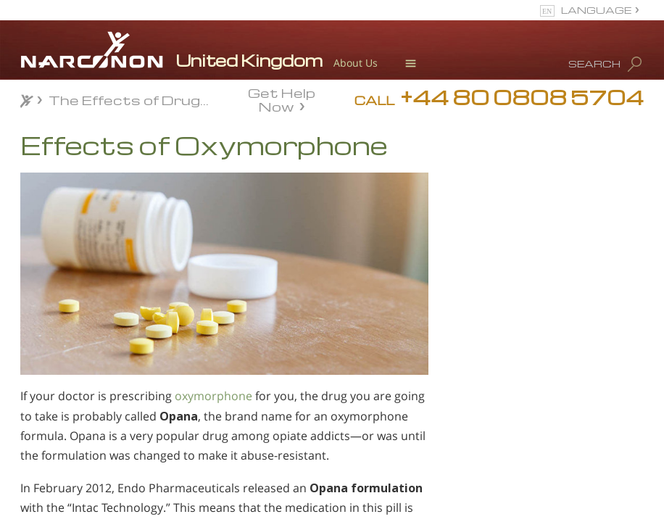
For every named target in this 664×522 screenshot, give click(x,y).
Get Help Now (281, 98)
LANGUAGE (596, 10)
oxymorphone (213, 396)
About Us (355, 63)
